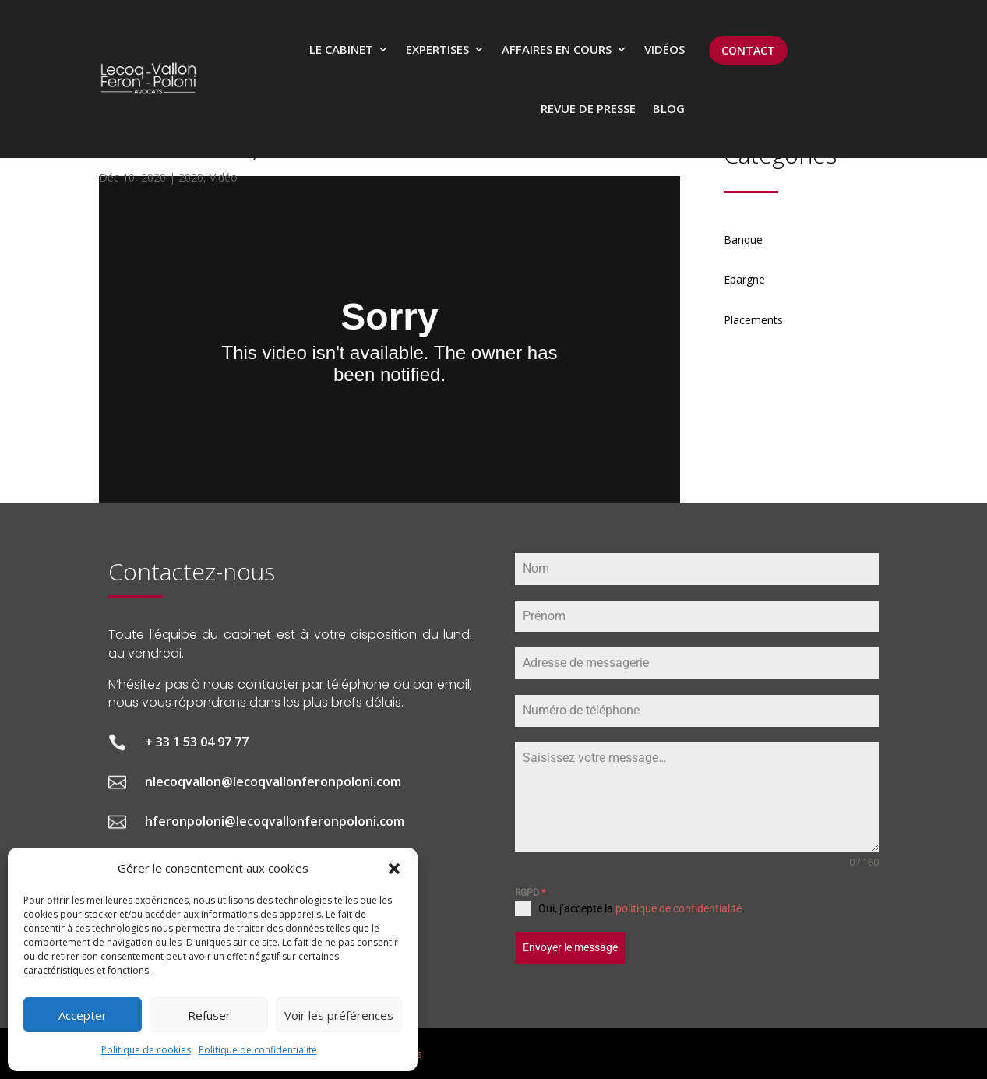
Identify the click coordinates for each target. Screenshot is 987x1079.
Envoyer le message (570, 947)
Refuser (209, 1015)
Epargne (744, 279)
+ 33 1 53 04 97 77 (197, 741)
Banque (743, 239)
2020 (190, 177)
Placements (753, 319)
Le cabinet (341, 49)
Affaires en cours (557, 49)
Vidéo (224, 177)
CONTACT (748, 50)
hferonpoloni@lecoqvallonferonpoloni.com (274, 821)
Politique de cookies (146, 1049)
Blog (669, 108)
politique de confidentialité (678, 908)
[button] (394, 868)
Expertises (437, 49)
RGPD (530, 892)
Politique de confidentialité (258, 1049)
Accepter (82, 1015)
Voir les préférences (338, 1015)
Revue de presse (588, 108)
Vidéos (664, 49)
